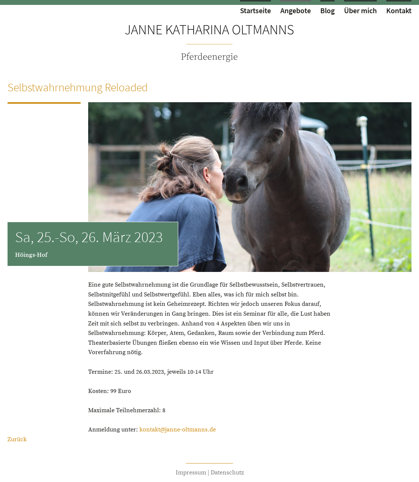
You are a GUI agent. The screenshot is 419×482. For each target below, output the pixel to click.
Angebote (295, 10)
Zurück (17, 439)
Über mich (360, 10)
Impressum (191, 472)
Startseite (255, 10)
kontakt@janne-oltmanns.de (177, 429)
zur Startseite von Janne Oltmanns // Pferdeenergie (209, 43)
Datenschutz (227, 472)
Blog (327, 10)
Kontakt (398, 10)
